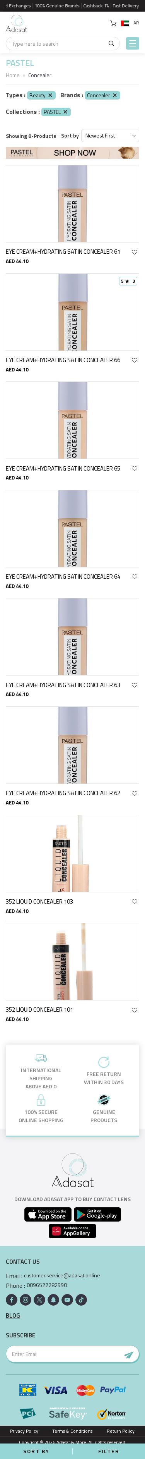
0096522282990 (47, 1285)
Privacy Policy (24, 1431)
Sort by (70, 135)
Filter (108, 1451)
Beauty (41, 95)
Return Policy (121, 1431)
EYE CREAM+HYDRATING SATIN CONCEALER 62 (63, 793)
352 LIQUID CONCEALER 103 (39, 901)
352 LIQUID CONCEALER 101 (39, 1009)
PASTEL (56, 112)
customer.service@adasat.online (62, 1275)
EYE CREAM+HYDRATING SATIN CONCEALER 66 (63, 360)
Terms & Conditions (72, 1431)
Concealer (102, 95)
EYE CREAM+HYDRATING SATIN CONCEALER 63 (63, 685)
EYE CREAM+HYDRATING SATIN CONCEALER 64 (63, 576)
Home (13, 75)
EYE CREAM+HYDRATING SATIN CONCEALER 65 (63, 468)
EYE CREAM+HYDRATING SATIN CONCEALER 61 (63, 251)
